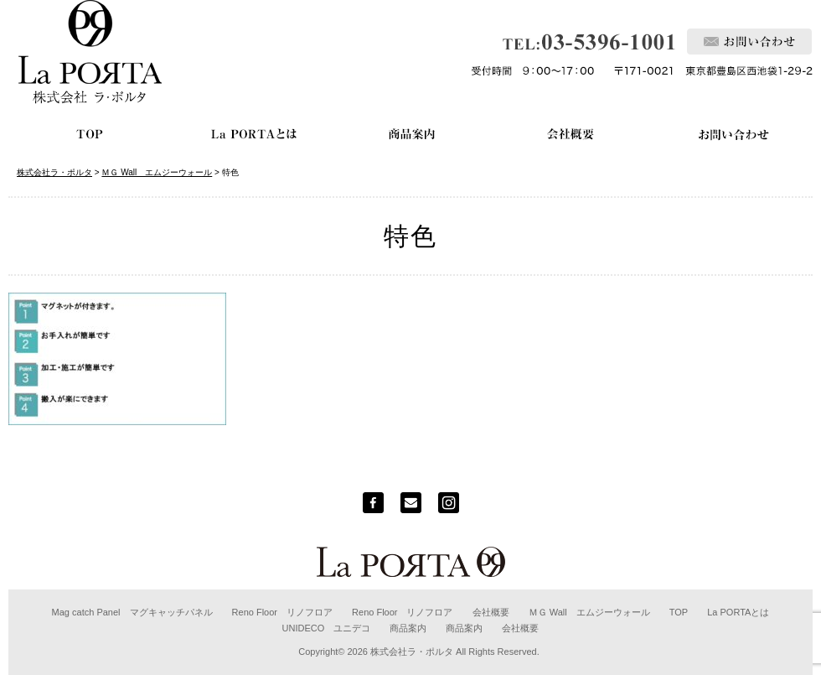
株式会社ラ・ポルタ (411, 651)
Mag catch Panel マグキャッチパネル (132, 612)
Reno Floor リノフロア (282, 612)
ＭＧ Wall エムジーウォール (589, 612)
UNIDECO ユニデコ (326, 628)
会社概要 (490, 612)
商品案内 (408, 628)
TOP (678, 612)
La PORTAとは (738, 612)
